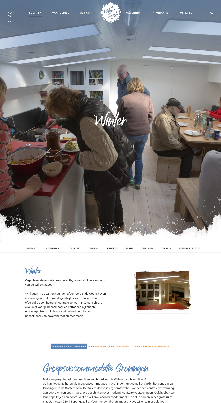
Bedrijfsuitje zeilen (190, 248)
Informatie (160, 12)
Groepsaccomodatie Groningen (69, 346)
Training (93, 248)
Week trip (75, 248)
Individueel (112, 248)
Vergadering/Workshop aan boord (150, 346)
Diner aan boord (97, 346)
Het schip (87, 12)
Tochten (35, 12)
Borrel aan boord (119, 346)
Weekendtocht (54, 248)
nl (11, 12)
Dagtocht (32, 248)
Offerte (186, 12)
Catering (133, 12)
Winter (130, 248)
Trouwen (166, 248)
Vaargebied (61, 12)
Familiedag (147, 248)
